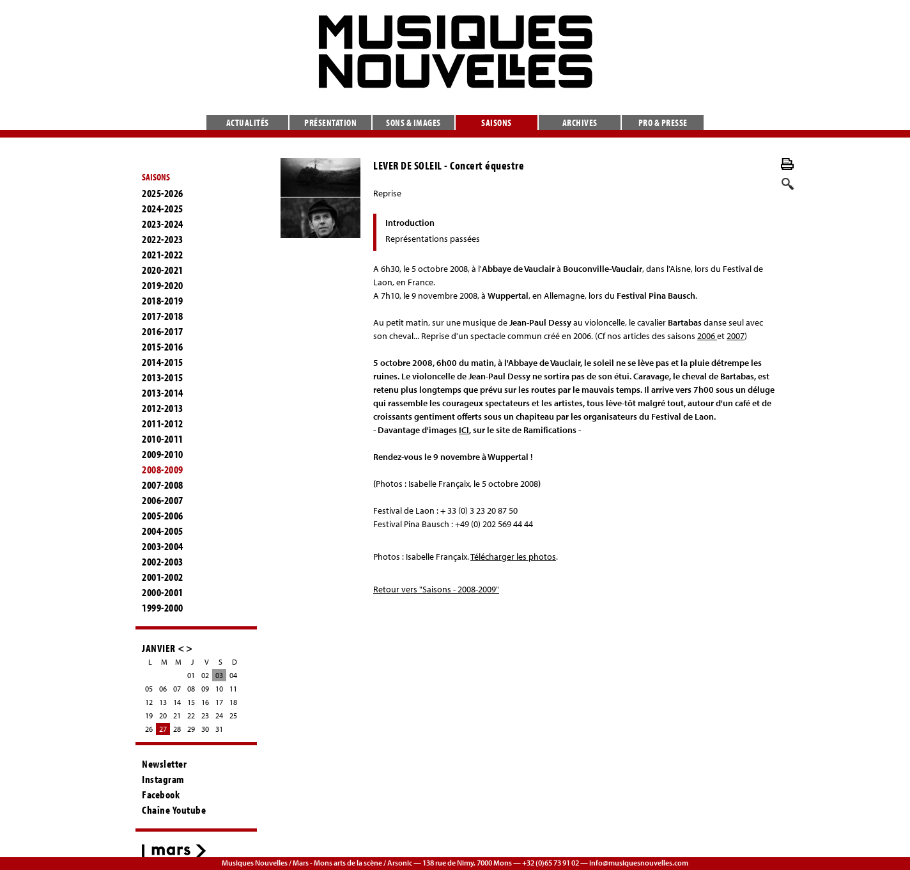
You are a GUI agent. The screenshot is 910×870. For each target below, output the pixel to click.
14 (177, 702)
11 (233, 688)
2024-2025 (162, 208)
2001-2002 (162, 577)
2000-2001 (162, 592)
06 (163, 688)
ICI (464, 430)
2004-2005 (162, 531)
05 (149, 688)
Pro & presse (663, 122)
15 (191, 702)
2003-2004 (162, 546)
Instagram (163, 779)
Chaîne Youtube (174, 810)
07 (177, 688)
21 (177, 715)
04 (233, 675)
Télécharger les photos (513, 556)
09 (205, 688)
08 (191, 688)
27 (163, 729)
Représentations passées (432, 238)
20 (163, 715)
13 (163, 702)
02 (205, 675)
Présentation (330, 122)
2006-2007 (162, 500)
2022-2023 (162, 239)
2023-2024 (162, 224)
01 (191, 675)
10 (219, 688)
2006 (707, 336)
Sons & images (413, 122)
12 (149, 702)
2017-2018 (162, 316)
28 (177, 729)
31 (219, 729)
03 (219, 675)
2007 (735, 336)
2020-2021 (162, 270)
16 (205, 702)
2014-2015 (162, 362)
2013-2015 (162, 377)
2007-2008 (162, 485)
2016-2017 (162, 331)
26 (149, 729)
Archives (580, 122)
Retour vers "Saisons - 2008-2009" (436, 589)
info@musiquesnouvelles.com (638, 862)
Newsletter (164, 764)
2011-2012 (162, 423)
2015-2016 (162, 346)
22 (191, 715)
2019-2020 (162, 285)
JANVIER (159, 647)
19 (149, 715)
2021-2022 (162, 254)
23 (205, 715)
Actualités (247, 122)
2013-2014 (162, 393)
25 (233, 715)
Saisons (496, 122)
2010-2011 (162, 439)
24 (219, 715)
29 (191, 729)
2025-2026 (162, 193)
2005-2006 (162, 515)
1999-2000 (162, 607)
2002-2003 (162, 561)
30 (205, 729)
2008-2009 (162, 469)
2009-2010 (162, 454)
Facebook (161, 794)
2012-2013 (162, 408)
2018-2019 (162, 300)
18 (233, 702)
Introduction (410, 222)
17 (219, 702)
